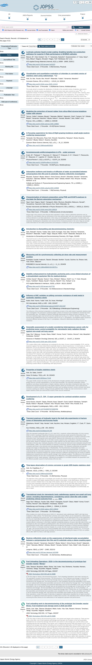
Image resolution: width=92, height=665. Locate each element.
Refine (9, 55)
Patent (82, 15)
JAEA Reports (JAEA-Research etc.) (14, 30)
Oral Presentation (43, 30)
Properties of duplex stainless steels (40, 370)
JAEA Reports (28, 16)
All (9, 15)
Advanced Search (83, 33)
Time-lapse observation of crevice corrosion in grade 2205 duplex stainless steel (58, 465)
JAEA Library (87, 659)
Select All (25, 46)
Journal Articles (45, 16)
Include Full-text (85, 30)
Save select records (47, 46)
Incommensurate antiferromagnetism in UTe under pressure (50, 152)
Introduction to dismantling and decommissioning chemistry (50, 229)
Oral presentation (64, 16)
